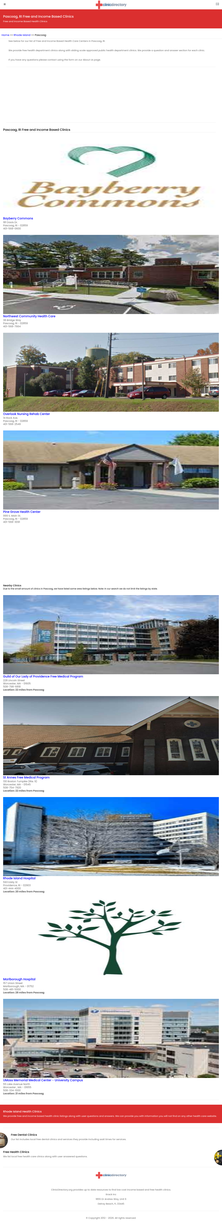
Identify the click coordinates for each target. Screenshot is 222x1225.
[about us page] (217, 4)
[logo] (111, 4)
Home (5, 35)
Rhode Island (22, 35)
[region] (111, 97)
